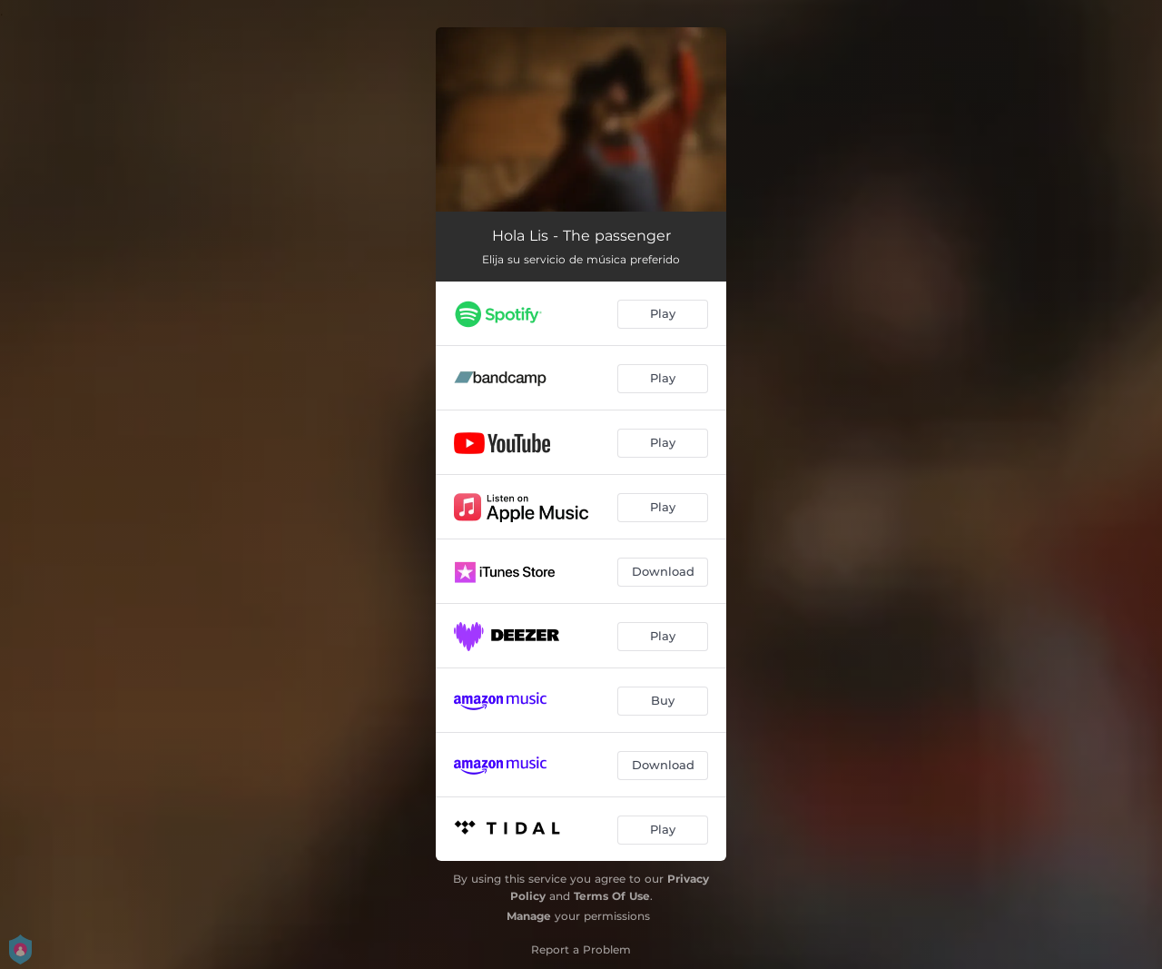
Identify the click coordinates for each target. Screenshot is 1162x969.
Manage (529, 916)
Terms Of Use (612, 896)
